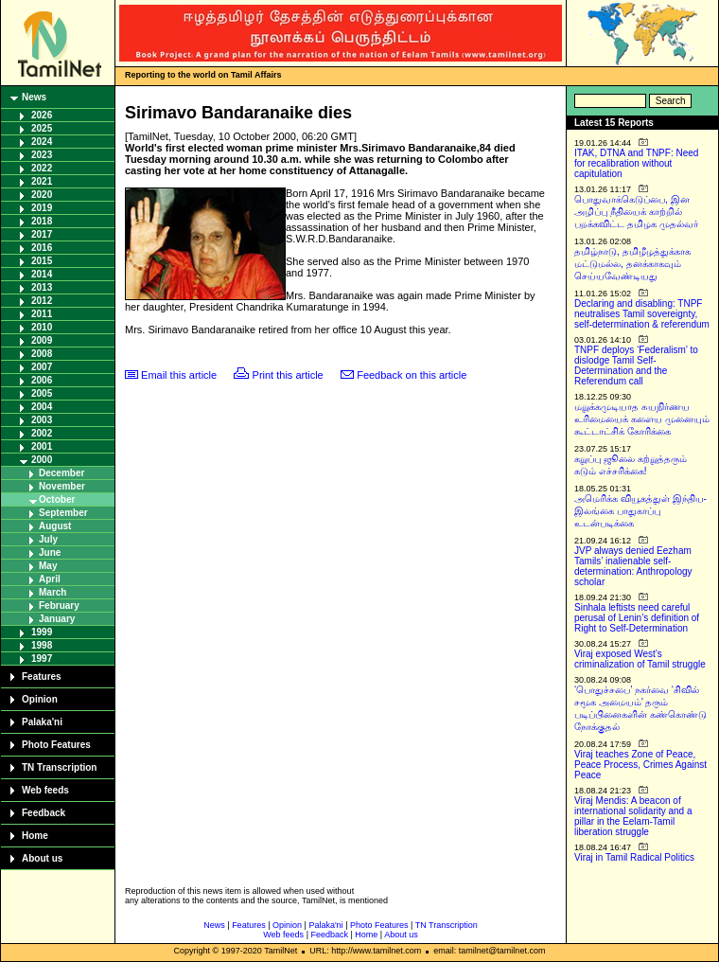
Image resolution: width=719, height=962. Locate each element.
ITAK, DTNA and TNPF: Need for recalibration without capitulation (636, 163)
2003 (41, 420)
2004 (41, 406)
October (57, 499)
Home (35, 835)
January (57, 619)
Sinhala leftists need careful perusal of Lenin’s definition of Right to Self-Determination (636, 617)
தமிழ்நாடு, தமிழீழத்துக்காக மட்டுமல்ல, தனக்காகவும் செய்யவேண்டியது (632, 263)
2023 (41, 155)
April (50, 579)
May (48, 566)
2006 (41, 380)
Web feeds (45, 790)
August (55, 526)
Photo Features (56, 744)
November (62, 486)
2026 (41, 115)
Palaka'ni (42, 722)
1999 (41, 632)
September (63, 513)
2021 (41, 181)
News (34, 97)
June (50, 552)
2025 (41, 128)
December (61, 473)
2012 (41, 300)
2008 (41, 353)
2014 (41, 274)
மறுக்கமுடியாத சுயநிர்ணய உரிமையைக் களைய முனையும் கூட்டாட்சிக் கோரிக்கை (642, 418)
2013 (41, 287)
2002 (41, 433)
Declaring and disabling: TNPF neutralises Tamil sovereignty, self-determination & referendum (642, 314)
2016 (41, 247)
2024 (41, 141)
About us (42, 858)
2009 (41, 340)
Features (41, 676)
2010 (41, 327)
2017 (41, 234)
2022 (41, 168)
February (59, 605)
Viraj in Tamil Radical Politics (634, 857)
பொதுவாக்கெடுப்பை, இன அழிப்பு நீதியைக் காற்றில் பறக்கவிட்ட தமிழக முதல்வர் (636, 211)
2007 (41, 367)
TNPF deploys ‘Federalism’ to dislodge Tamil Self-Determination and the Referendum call (636, 365)
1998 (41, 645)
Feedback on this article (411, 375)
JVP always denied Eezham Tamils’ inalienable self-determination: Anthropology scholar (633, 566)
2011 (41, 314)
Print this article (288, 375)
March (52, 592)
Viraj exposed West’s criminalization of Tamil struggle (640, 659)
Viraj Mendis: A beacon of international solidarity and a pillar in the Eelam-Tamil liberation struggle (633, 816)
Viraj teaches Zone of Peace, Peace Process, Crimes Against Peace (640, 764)
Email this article (179, 375)
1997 (41, 658)
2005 (41, 393)
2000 (41, 459)
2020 (41, 194)
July (48, 539)
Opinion (40, 699)
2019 (41, 208)
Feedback (43, 813)
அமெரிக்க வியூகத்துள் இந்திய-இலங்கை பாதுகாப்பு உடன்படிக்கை (640, 510)
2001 (41, 446)
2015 (41, 261)
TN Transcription (59, 767)
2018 (41, 221)
